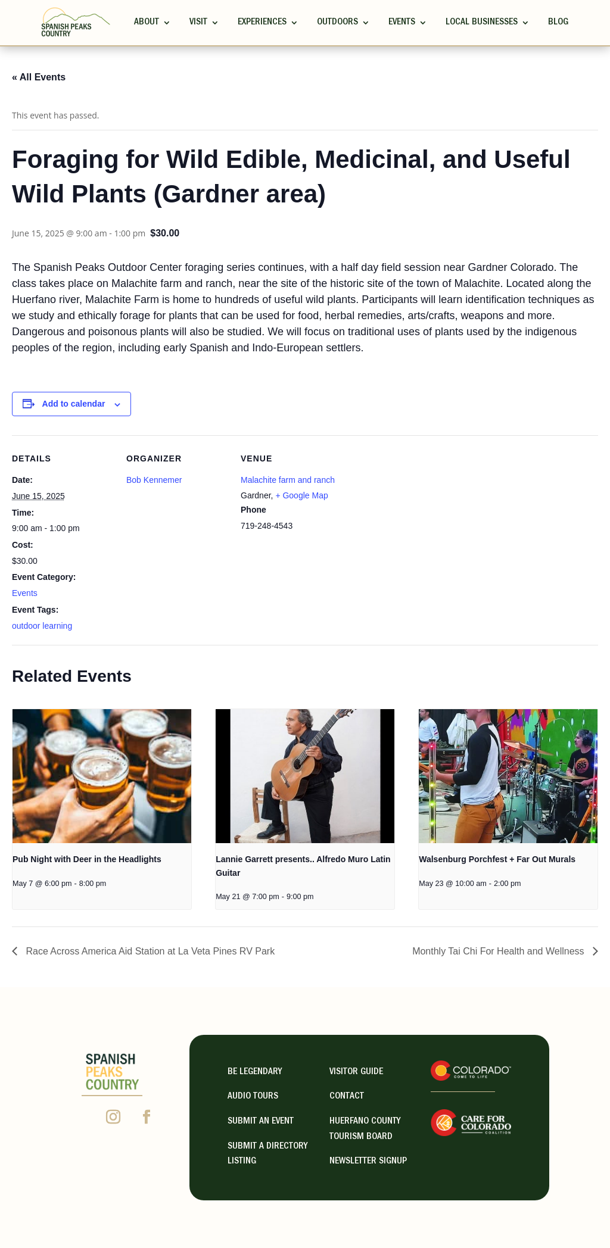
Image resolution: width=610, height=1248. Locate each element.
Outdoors (337, 22)
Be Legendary (255, 1072)
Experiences (262, 22)
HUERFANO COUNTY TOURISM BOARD (364, 1129)
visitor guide (356, 1072)
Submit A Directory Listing (267, 1154)
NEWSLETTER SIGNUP (368, 1161)
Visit (198, 22)
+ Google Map (301, 495)
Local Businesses (482, 22)
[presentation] (102, 776)
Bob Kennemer (154, 480)
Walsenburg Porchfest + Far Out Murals (497, 859)
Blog (558, 22)
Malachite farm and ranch (288, 480)
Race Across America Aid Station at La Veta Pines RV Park (149, 951)
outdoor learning (42, 626)
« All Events (39, 77)
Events (401, 22)
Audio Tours (253, 1097)
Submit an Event (261, 1122)
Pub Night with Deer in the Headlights (87, 859)
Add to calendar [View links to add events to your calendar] (73, 403)
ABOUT (146, 22)
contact (346, 1097)
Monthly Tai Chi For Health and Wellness (499, 951)
